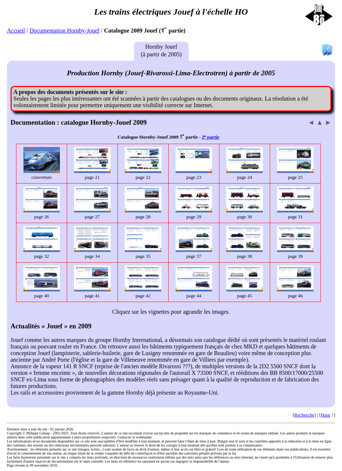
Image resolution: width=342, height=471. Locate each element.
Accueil (16, 30)
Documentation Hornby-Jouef (65, 30)
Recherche (304, 415)
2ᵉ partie (210, 137)
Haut (325, 415)
